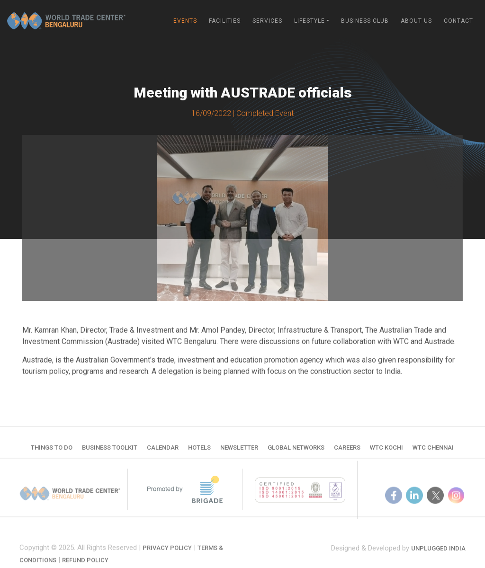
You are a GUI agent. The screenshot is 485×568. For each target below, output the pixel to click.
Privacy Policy (167, 560)
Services (267, 21)
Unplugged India (438, 557)
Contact (458, 21)
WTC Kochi (386, 451)
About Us (416, 21)
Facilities (225, 21)
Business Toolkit (109, 451)
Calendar (163, 451)
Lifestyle (309, 21)
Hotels (199, 451)
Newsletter (239, 451)
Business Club (365, 21)
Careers (347, 451)
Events (185, 21)
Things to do (51, 451)
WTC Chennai (433, 451)
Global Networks (296, 451)
